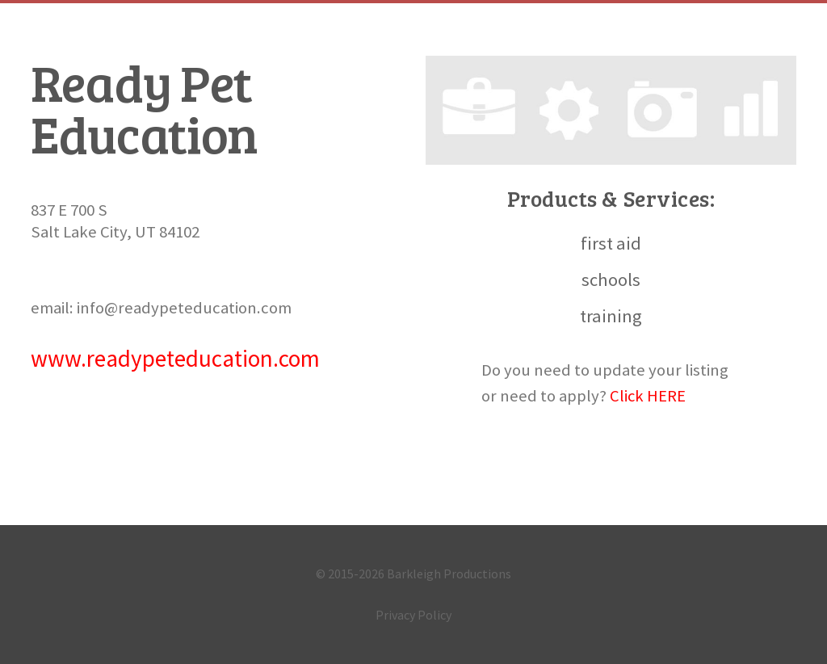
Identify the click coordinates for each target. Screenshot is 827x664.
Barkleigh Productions (449, 573)
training (611, 316)
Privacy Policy (413, 615)
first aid (611, 243)
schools (610, 279)
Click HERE (648, 395)
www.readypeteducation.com (175, 358)
